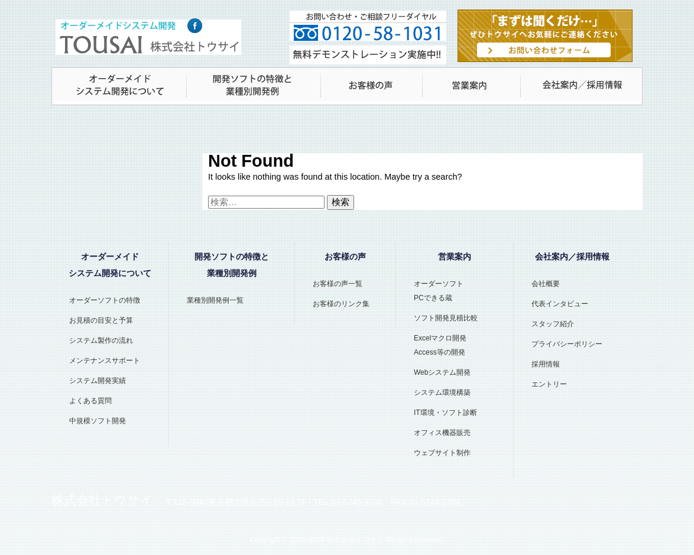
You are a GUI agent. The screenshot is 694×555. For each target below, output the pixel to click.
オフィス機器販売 (442, 433)
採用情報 (545, 364)
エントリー (549, 384)
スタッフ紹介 (552, 324)
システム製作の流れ (101, 340)
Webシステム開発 (442, 372)
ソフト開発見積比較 (446, 318)
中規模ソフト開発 (97, 421)
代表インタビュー (559, 304)
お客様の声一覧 (337, 284)
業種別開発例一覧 (215, 300)
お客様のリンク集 (341, 304)
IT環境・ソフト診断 (445, 412)
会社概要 (545, 284)
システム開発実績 (97, 381)
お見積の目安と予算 (101, 320)
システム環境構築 (442, 392)
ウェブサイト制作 (442, 453)
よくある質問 (90, 401)
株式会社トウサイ (355, 539)
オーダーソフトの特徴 (104, 300)
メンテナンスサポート (104, 360)
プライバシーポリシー (566, 344)
